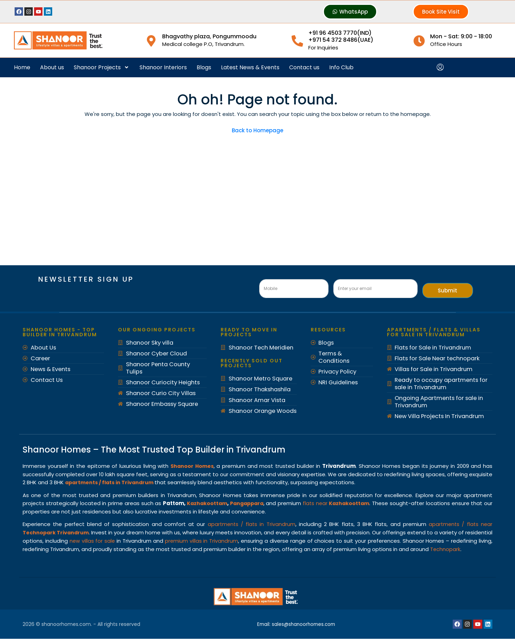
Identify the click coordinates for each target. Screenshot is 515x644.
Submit (447, 290)
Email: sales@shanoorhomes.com (297, 629)
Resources (328, 329)
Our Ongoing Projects (157, 329)
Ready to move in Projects (249, 332)
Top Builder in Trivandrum (231, 449)
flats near (344, 502)
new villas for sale (124, 539)
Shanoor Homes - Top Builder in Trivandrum (60, 332)
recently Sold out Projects (252, 363)
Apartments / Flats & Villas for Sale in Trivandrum (434, 332)
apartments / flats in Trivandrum (250, 523)
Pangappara (251, 502)
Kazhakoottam (209, 502)
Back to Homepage (257, 130)
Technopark (38, 555)
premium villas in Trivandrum (237, 539)
